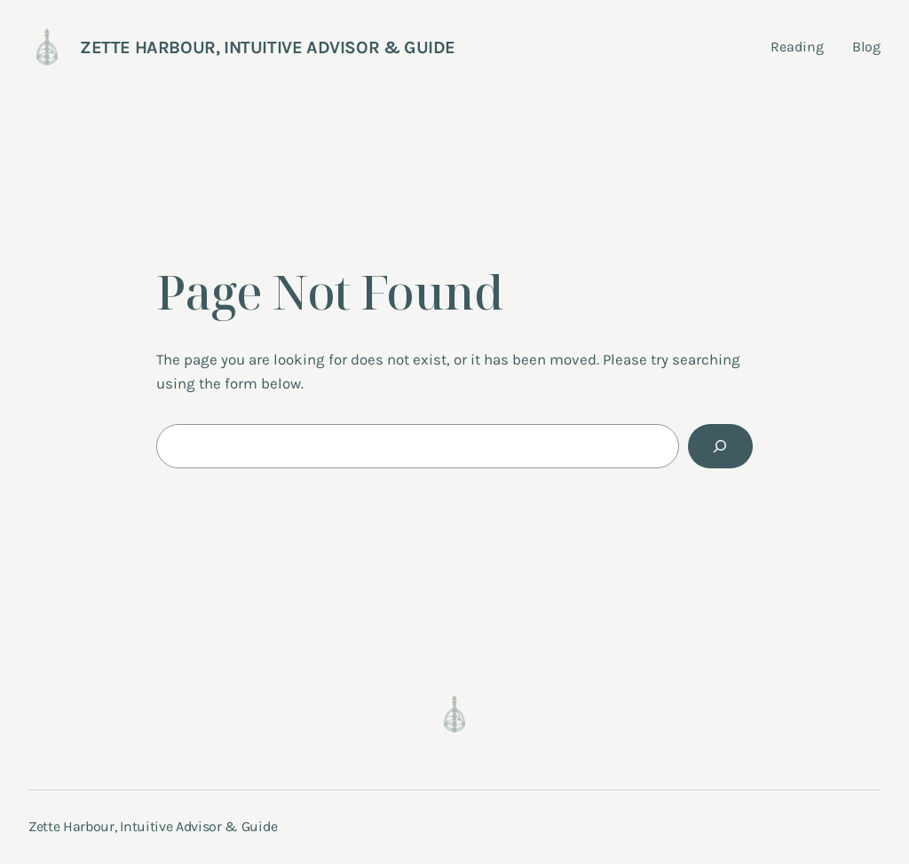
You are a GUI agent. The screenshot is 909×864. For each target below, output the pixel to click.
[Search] (720, 446)
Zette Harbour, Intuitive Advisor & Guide (267, 47)
